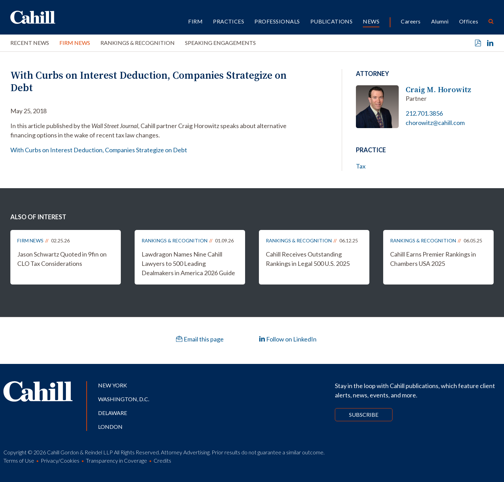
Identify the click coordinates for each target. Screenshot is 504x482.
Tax (361, 166)
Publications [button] (331, 21)
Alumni (440, 21)
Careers (410, 21)
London (110, 426)
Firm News (74, 42)
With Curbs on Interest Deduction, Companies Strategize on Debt (98, 150)
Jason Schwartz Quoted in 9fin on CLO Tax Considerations (62, 258)
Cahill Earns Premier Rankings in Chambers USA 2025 (433, 258)
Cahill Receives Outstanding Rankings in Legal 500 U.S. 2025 (308, 258)
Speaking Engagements (220, 42)
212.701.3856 (424, 113)
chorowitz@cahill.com (435, 122)
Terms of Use (18, 460)
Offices (468, 21)
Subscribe (363, 414)
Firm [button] (195, 21)
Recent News (29, 42)
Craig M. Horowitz (438, 89)
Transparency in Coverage (116, 460)
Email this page (200, 339)
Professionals (277, 21)
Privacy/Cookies (60, 460)
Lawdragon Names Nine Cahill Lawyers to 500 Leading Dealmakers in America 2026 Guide (188, 263)
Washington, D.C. (123, 399)
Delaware (112, 412)
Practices (228, 21)
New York (112, 385)
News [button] (371, 21)
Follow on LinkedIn (288, 339)
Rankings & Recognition (137, 42)
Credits (162, 460)
